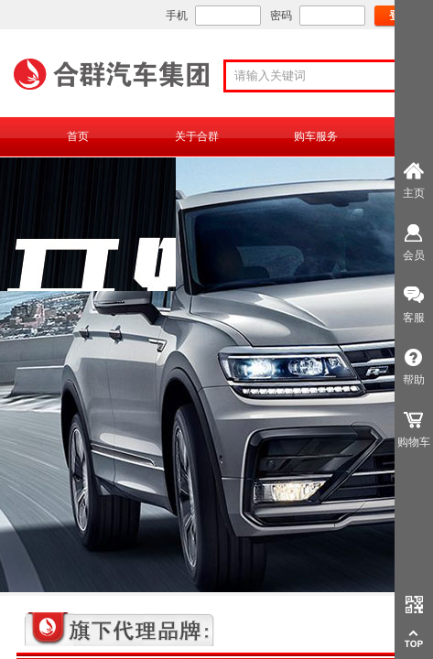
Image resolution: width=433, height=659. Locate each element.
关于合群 (197, 136)
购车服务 (316, 136)
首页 (78, 136)
